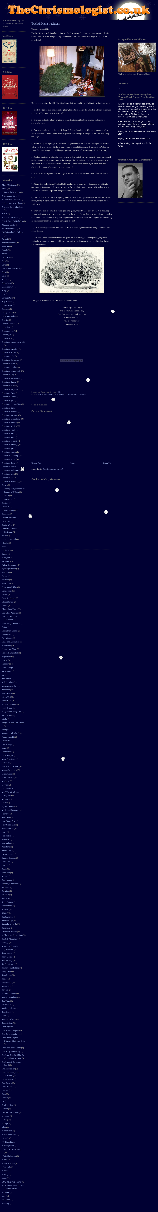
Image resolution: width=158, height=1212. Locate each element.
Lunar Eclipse (8, 755)
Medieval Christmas (10, 766)
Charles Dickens (9, 323)
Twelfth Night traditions (45, 23)
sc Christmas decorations (12, 935)
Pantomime (7, 850)
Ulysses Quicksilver (10, 1112)
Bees (4, 272)
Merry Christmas (9, 770)
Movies (5, 785)
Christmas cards (9, 363)
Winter (5, 1159)
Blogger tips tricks (121, 88)
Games (5, 594)
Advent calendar (9, 242)
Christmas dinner (9, 382)
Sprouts (5, 990)
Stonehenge (7, 1012)
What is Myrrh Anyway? (12, 1149)
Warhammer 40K (9, 1134)
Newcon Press (8, 828)
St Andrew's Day (9, 993)
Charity (5, 320)
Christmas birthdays (10, 349)
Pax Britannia (8, 854)
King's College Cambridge (13, 722)
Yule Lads (6, 1199)
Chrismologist (8, 331)
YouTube (6, 1192)
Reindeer (6, 887)
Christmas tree (8, 474)
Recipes (5, 876)
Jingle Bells (7, 700)
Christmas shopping (10, 455)
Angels (5, 250)
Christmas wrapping (10, 481)
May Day (6, 762)
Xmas (4, 1178)
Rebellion (6, 872)
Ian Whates (7, 671)
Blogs (4, 290)
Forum (5, 576)
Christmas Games (9, 396)
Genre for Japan (8, 598)
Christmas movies (9, 422)
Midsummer (7, 774)
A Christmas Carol (10, 196)
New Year (6, 817)
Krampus (6, 729)
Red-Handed (7, 880)
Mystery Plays (8, 806)
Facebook (6, 561)
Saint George (7, 920)
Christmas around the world (13, 342)
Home (72, 463)
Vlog (4, 1127)
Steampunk (7, 1004)
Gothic (5, 627)
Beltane (5, 279)
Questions (6, 861)
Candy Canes (7, 312)
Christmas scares (9, 452)
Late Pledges (7, 744)
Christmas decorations (11, 378)
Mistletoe (6, 781)
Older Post (107, 463)
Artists (5, 253)
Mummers (6, 799)
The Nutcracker (8, 1069)
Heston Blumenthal (10, 653)
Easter (4, 535)
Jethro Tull (6, 697)
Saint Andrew (8, 917)
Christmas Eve (8, 385)
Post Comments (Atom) (53, 469)
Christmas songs (9, 459)
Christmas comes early (11, 371)
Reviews (5, 894)
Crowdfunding (8, 510)
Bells (4, 276)
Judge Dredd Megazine (12, 711)
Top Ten (5, 1090)
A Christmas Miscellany (12, 203)
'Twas (4, 188)
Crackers (6, 506)
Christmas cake (8, 356)
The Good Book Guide (11, 1047)
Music (4, 802)
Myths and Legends (10, 810)
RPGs (4, 913)
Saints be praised (9, 924)
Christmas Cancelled (11, 360)
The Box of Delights (10, 1030)
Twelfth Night (8, 1105)
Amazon (5, 246)
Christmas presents (10, 441)
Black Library (8, 287)
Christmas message (10, 415)
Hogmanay (6, 656)
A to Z (4, 213)
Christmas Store (9, 463)
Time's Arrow (8, 1079)
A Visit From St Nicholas (12, 221)
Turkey (5, 1097)
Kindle (5, 719)
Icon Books (7, 678)
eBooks (5, 543)
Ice (3, 675)
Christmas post (8, 437)
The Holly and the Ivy (11, 1051)
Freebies (5, 579)
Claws (4, 485)
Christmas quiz (8, 448)
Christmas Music (9, 426)
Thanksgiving (8, 1026)
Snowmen (6, 986)
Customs (6, 514)
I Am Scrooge (8, 667)
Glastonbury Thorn (10, 609)
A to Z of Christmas (10, 217)
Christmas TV (8, 477)
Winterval (6, 1167)
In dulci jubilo (8, 682)
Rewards (6, 898)
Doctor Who (7, 525)
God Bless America (10, 613)
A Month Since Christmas (12, 207)
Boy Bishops (7, 301)
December (6, 521)
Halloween (6, 645)
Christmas (6, 338)
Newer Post (36, 463)
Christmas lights (9, 408)
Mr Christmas (8, 788)
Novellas (6, 839)
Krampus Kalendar (10, 733)
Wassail (5, 1138)
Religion (5, 891)
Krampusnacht (8, 737)
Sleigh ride (6, 971)
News (4, 832)
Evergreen (6, 557)
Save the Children (9, 931)
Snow (4, 979)
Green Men (7, 634)
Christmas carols (9, 367)
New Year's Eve (8, 825)
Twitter (5, 1108)
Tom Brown (7, 1083)
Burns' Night (7, 305)
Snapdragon (7, 975)
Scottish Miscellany (10, 939)
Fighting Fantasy (9, 568)
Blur (4, 294)
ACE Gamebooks (9, 228)
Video (4, 1119)
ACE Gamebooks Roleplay (13, 232)
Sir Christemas (8, 964)
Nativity (5, 814)
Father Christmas (9, 565)
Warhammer (7, 1130)
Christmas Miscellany (11, 419)
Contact (5, 503)
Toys (4, 1094)
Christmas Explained (11, 389)
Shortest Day (7, 960)
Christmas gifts (8, 400)
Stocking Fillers (8, 1008)
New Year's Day (9, 821)
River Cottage (8, 902)
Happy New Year (9, 649)
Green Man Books (10, 631)
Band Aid (6, 257)
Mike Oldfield (8, 777)
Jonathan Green (8, 704)
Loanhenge (6, 751)
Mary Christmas (9, 759)
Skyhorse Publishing (11, 968)
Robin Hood (7, 905)
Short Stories (7, 957)
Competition (7, 499)
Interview (6, 689)
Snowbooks (7, 982)
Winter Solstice (8, 1163)
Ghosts (5, 605)
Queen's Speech (8, 858)
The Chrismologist (10, 1034)
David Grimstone (9, 517)
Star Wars (6, 1001)
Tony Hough (7, 1086)
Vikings (5, 1123)
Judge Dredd (7, 708)
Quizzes (5, 865)
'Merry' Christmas (9, 185)
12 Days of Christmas (11, 192)
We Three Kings (9, 1142)
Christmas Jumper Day (11, 404)
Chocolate (6, 327)
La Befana (6, 740)
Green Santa (7, 638)
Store (4, 1015)
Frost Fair (6, 583)
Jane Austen (7, 693)
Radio (4, 869)
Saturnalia (6, 928)
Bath (4, 261)
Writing (5, 1174)
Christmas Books (9, 352)
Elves (4, 546)
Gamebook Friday (9, 587)
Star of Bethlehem (9, 997)
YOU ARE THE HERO (12, 1182)
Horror (5, 660)
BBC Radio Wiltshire (11, 268)
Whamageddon (8, 1145)
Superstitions (7, 1023)
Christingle (6, 334)
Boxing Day (7, 298)
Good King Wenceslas (11, 623)
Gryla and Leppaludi (11, 642)
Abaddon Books (9, 225)
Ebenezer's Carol (9, 539)
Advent (5, 239)
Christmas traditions (10, 470)
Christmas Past (8, 433)
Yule (4, 1196)
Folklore (5, 572)
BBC (4, 265)
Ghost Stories (8, 602)
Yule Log (6, 1203)
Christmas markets (10, 411)
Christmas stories (9, 466)
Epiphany (6, 550)
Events (5, 554)
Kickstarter (6, 715)
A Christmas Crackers (11, 199)
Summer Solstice (9, 1019)
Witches (5, 1170)
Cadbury (5, 309)
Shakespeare (7, 953)
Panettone (6, 847)
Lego (4, 748)
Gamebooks (7, 591)
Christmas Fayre (9, 393)
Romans (5, 909)
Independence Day (10, 686)
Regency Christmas (10, 883)
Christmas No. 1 (9, 430)
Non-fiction (7, 836)
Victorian (6, 1116)
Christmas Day (8, 374)
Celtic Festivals (8, 316)
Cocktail (5, 495)
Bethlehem (6, 283)
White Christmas (9, 1156)
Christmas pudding (10, 444)
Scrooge (5, 942)
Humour (5, 664)
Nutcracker (6, 843)
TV (3, 1101)
